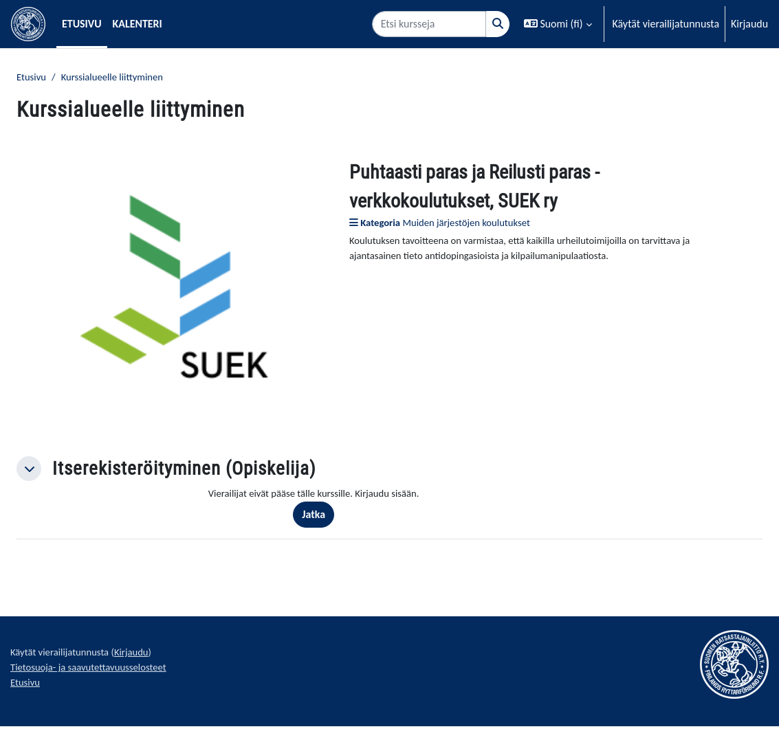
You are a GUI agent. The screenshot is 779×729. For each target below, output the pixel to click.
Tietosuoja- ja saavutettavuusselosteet (94, 673)
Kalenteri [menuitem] (137, 23)
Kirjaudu (749, 23)
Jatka (322, 517)
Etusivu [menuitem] (82, 23)
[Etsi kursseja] (429, 24)
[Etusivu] (28, 24)
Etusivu (33, 78)
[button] (558, 24)
